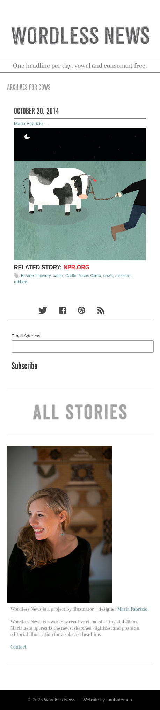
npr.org (77, 267)
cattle (58, 275)
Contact (18, 647)
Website (90, 699)
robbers (21, 281)
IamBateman (119, 699)
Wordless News (59, 699)
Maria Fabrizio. (132, 609)
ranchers (123, 275)
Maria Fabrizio (28, 123)
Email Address (26, 335)
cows (108, 275)
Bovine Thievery (36, 275)
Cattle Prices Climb (83, 275)
